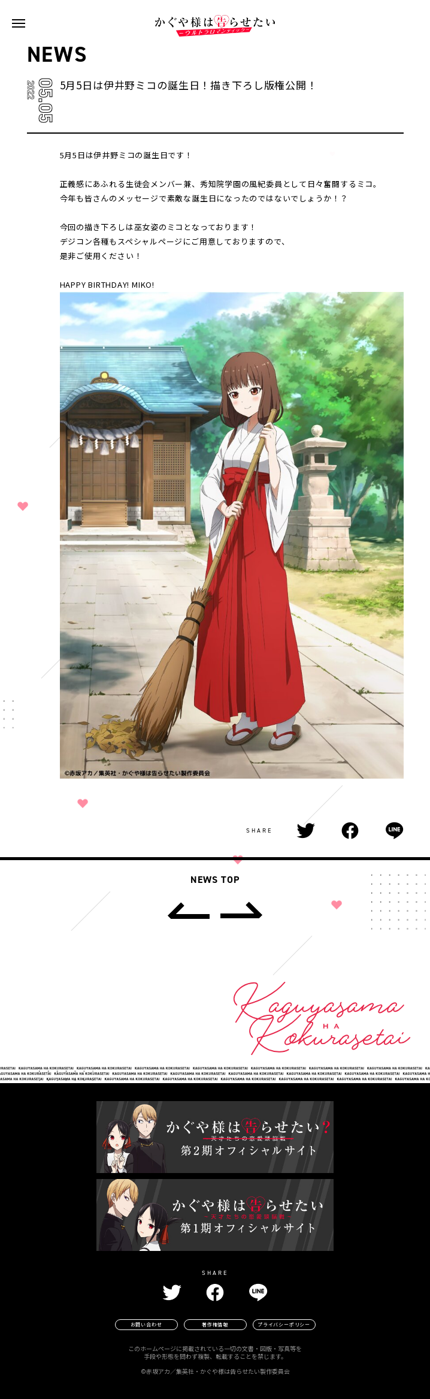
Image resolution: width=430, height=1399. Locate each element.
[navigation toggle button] (18, 23)
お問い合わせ (146, 1324)
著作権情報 (215, 1324)
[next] (241, 910)
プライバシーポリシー (284, 1324)
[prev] (188, 910)
